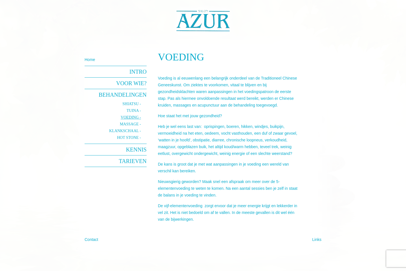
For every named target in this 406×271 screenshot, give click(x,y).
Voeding (130, 117)
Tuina (133, 111)
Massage (130, 124)
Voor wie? (131, 83)
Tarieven (133, 161)
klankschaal (124, 131)
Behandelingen (123, 95)
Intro (138, 72)
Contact (91, 239)
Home (90, 59)
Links (316, 239)
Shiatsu (131, 104)
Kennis (136, 149)
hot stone (128, 138)
